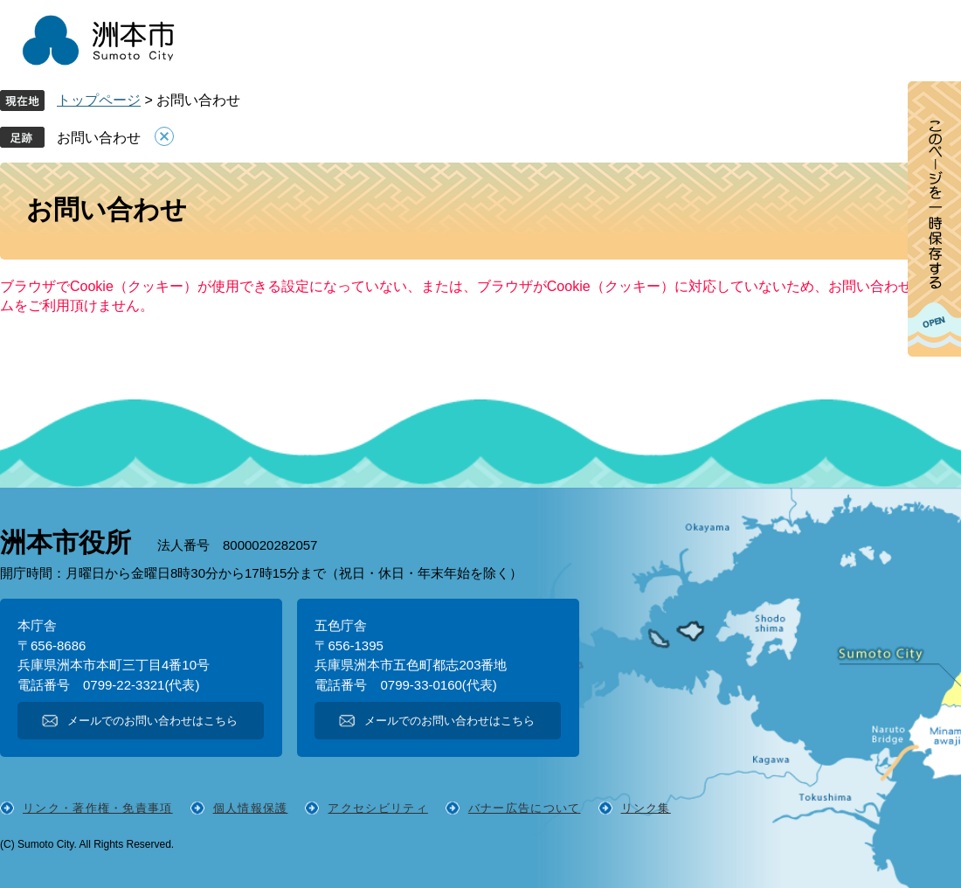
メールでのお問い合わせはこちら (152, 720)
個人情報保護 (250, 808)
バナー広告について (524, 808)
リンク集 (646, 808)
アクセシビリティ (377, 808)
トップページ (99, 100)
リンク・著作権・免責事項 (98, 808)
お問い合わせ (99, 137)
